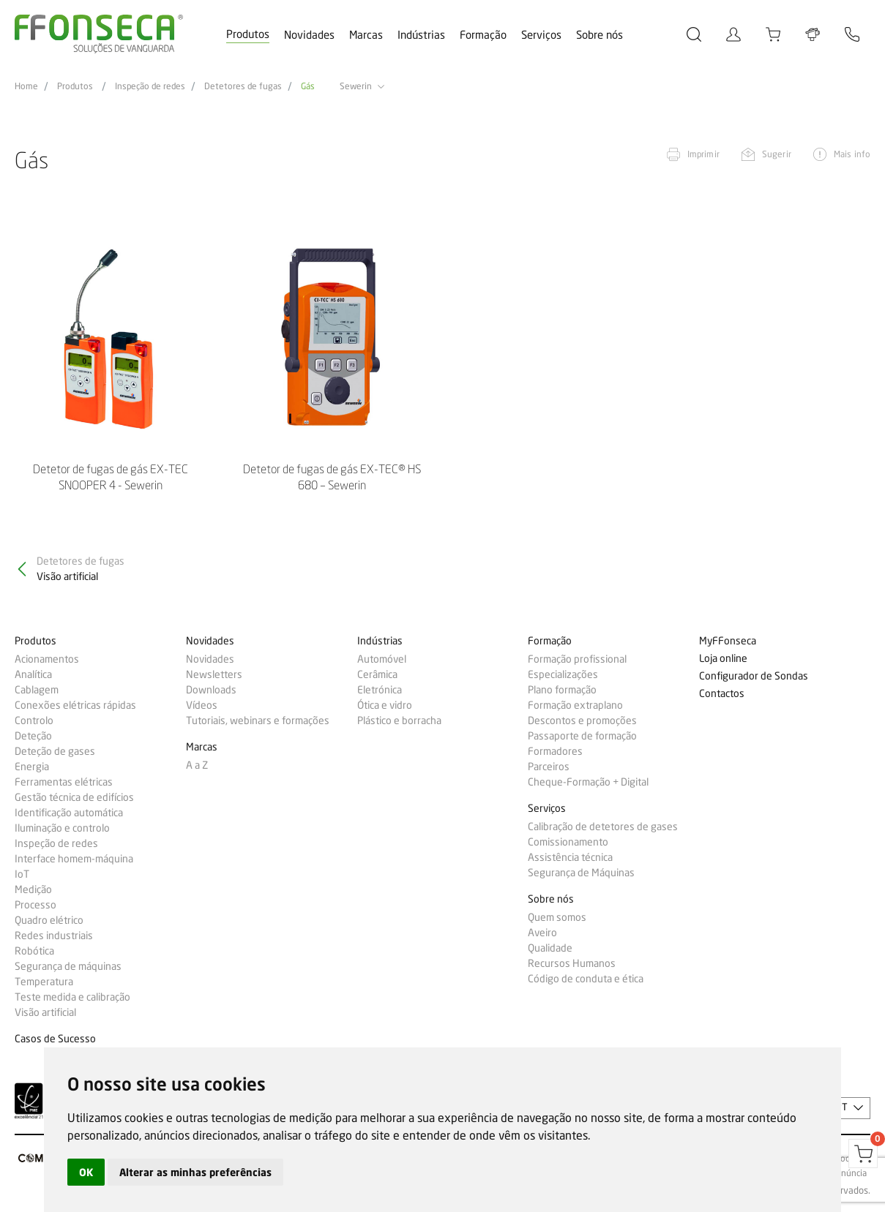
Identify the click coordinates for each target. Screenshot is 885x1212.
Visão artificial (45, 1012)
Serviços (541, 35)
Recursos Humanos (572, 963)
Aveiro (542, 932)
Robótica (34, 951)
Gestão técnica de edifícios (74, 797)
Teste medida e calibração (72, 997)
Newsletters (214, 674)
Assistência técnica (570, 857)
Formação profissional (577, 659)
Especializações (563, 674)
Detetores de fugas (243, 86)
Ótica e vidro (384, 705)
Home (26, 86)
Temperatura (44, 981)
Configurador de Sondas (753, 676)
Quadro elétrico (49, 920)
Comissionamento (568, 842)
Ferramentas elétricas (64, 782)
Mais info (852, 153)
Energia (32, 766)
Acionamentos (47, 659)
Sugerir (776, 153)
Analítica (33, 674)
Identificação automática (69, 812)
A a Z (197, 765)
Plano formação (562, 690)
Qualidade (550, 948)
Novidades (309, 35)
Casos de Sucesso (55, 1039)
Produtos (247, 34)
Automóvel (381, 659)
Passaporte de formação (582, 736)
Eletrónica (379, 690)
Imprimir (703, 153)
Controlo (34, 720)
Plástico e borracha (399, 720)
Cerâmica (377, 674)
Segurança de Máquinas (581, 872)
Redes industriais (54, 935)
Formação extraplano (575, 705)
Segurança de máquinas (68, 966)
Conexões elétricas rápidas (75, 705)
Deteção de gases (55, 751)
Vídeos (201, 705)
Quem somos (557, 917)
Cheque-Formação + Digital (588, 782)
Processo (35, 905)
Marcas (366, 35)
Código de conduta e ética (585, 979)
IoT (22, 874)
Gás (308, 86)
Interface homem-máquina (74, 859)
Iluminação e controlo (62, 828)
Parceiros (549, 766)
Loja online (723, 658)
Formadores (555, 751)
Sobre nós (599, 35)
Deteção (33, 736)
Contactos (721, 693)
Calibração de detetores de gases (603, 826)
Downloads (211, 690)
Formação (483, 35)
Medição (33, 889)
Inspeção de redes (150, 86)
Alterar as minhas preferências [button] (195, 1172)
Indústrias (421, 35)
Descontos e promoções (582, 720)
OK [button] (86, 1172)
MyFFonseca (727, 641)
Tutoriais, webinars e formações (257, 720)
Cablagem (37, 690)
